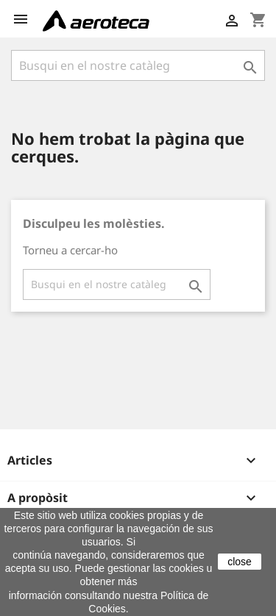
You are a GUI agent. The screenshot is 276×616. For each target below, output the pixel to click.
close (239, 561)
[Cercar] (138, 65)
